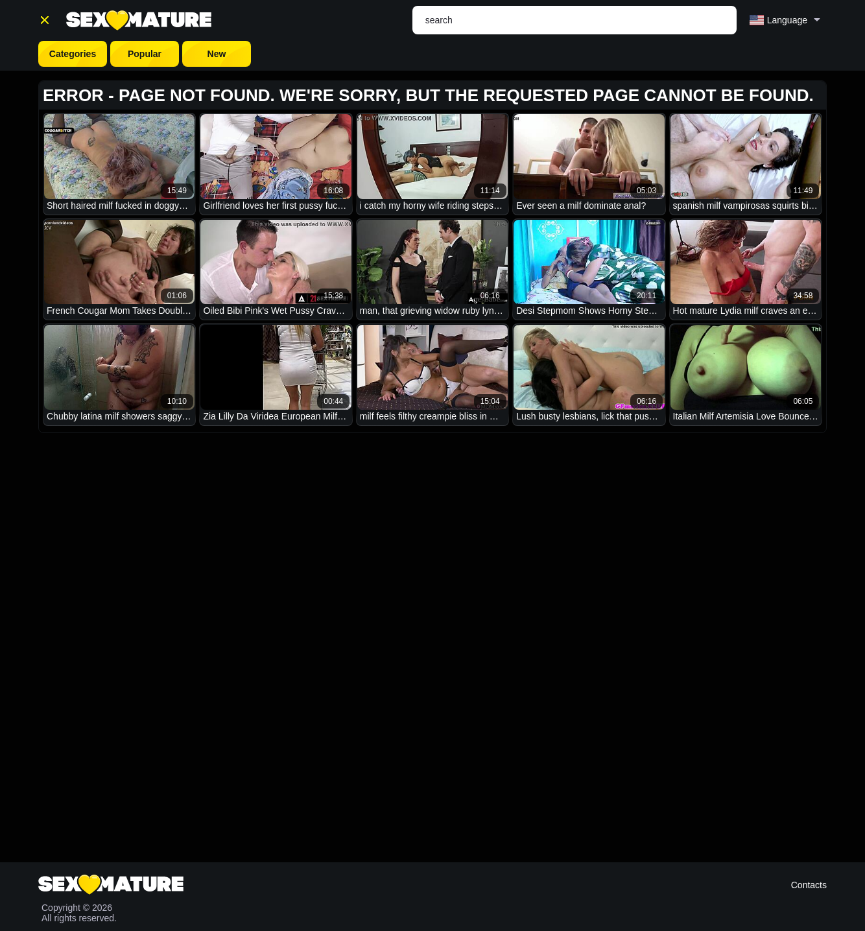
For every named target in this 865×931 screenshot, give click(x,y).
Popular (144, 54)
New (216, 54)
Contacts (809, 885)
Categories (72, 54)
